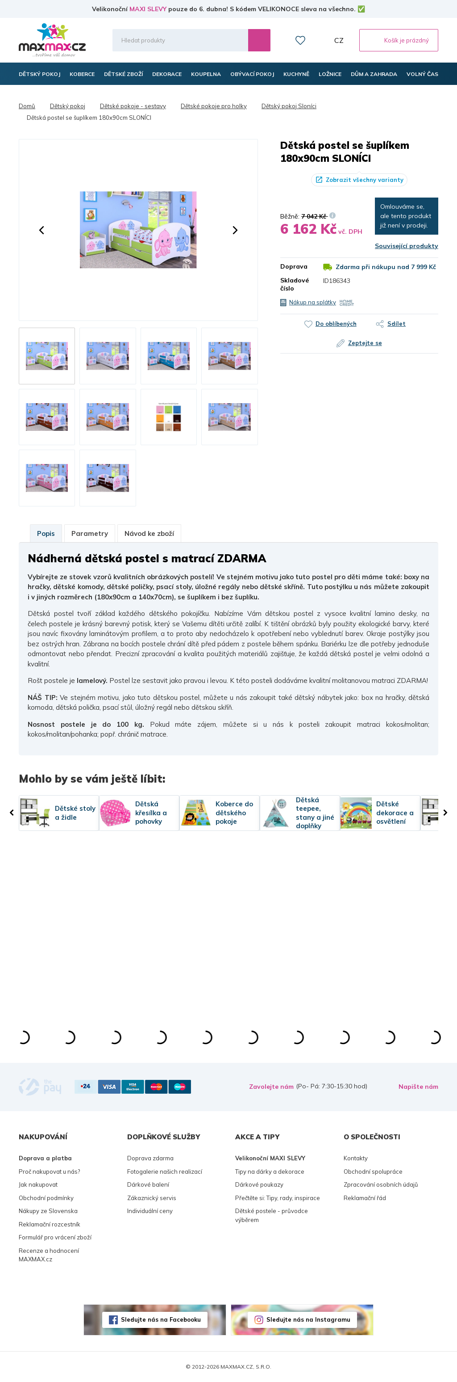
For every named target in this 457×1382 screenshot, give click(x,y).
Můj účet (320, 40)
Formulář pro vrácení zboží (55, 1237)
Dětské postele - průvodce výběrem (271, 1215)
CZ (339, 40)
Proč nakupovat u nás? (49, 1171)
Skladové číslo (294, 284)
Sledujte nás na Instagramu (308, 1319)
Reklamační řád (365, 1197)
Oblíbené (300, 40)
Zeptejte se (365, 342)
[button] (41, 230)
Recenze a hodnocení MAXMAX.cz (49, 1255)
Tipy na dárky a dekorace (269, 1171)
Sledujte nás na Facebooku (161, 1319)
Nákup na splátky (312, 302)
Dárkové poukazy (259, 1184)
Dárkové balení (148, 1184)
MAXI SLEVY (147, 9)
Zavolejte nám (271, 1087)
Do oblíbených (335, 323)
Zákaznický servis (151, 1197)
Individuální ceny (150, 1210)
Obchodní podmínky (46, 1197)
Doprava (293, 266)
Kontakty (356, 1158)
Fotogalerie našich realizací (164, 1171)
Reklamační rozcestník (49, 1224)
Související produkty (406, 246)
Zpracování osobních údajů (381, 1184)
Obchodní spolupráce (373, 1171)
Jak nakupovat (38, 1184)
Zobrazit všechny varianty (364, 179)
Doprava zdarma (150, 1158)
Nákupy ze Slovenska (48, 1210)
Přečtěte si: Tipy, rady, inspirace (277, 1197)
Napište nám (418, 1087)
